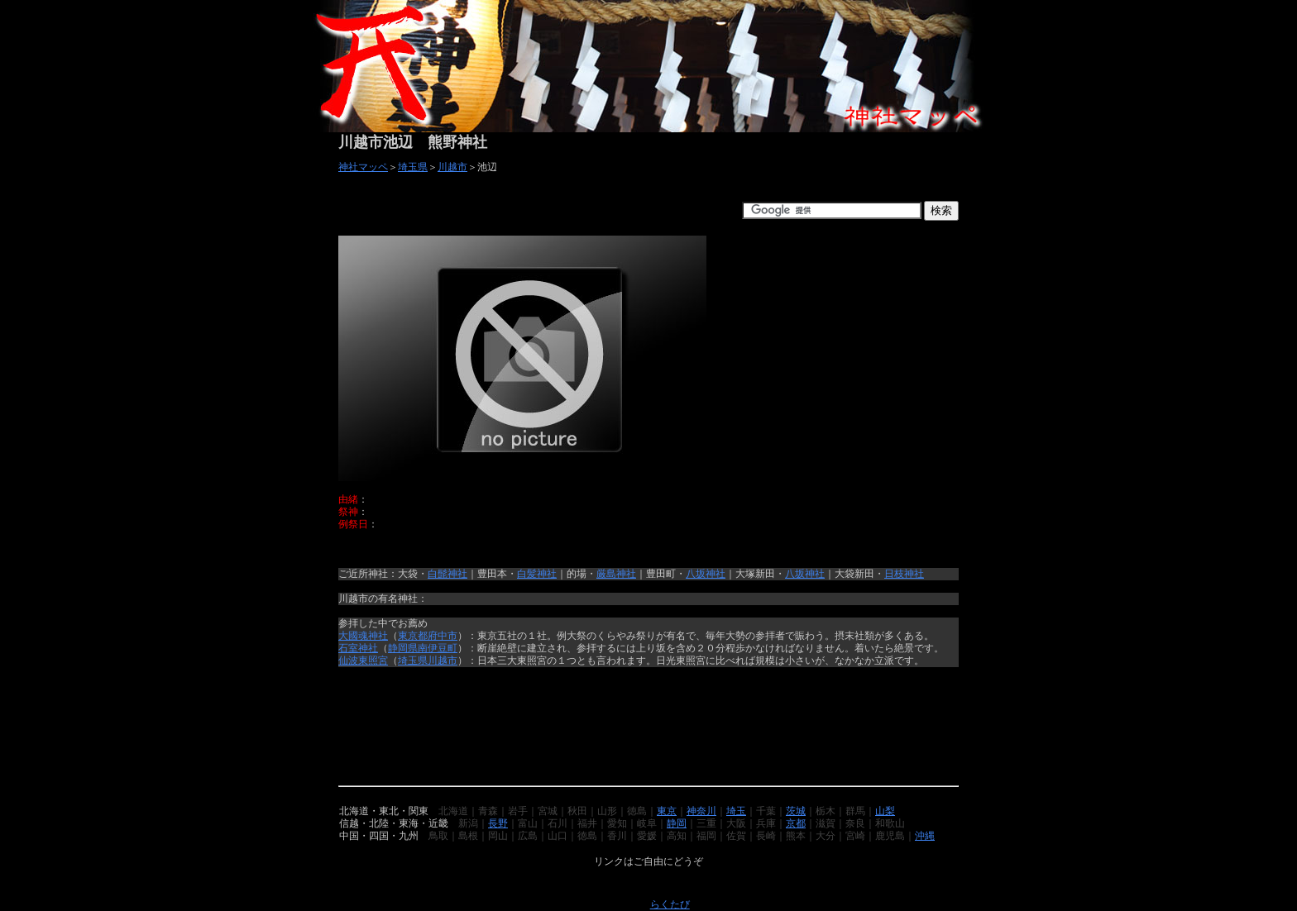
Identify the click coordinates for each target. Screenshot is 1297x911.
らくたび (670, 904)
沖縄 (925, 836)
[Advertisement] (531, 211)
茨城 (796, 811)
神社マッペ (363, 167)
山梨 (885, 811)
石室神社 (358, 648)
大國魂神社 (363, 636)
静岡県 (403, 648)
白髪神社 (537, 574)
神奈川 (701, 811)
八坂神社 (705, 574)
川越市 (452, 167)
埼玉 (736, 811)
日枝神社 (904, 574)
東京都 (413, 636)
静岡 (677, 823)
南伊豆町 (437, 648)
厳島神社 (616, 574)
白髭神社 (447, 574)
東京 (667, 811)
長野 (498, 823)
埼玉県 (413, 167)
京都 (796, 823)
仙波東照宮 (363, 660)
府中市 (442, 636)
